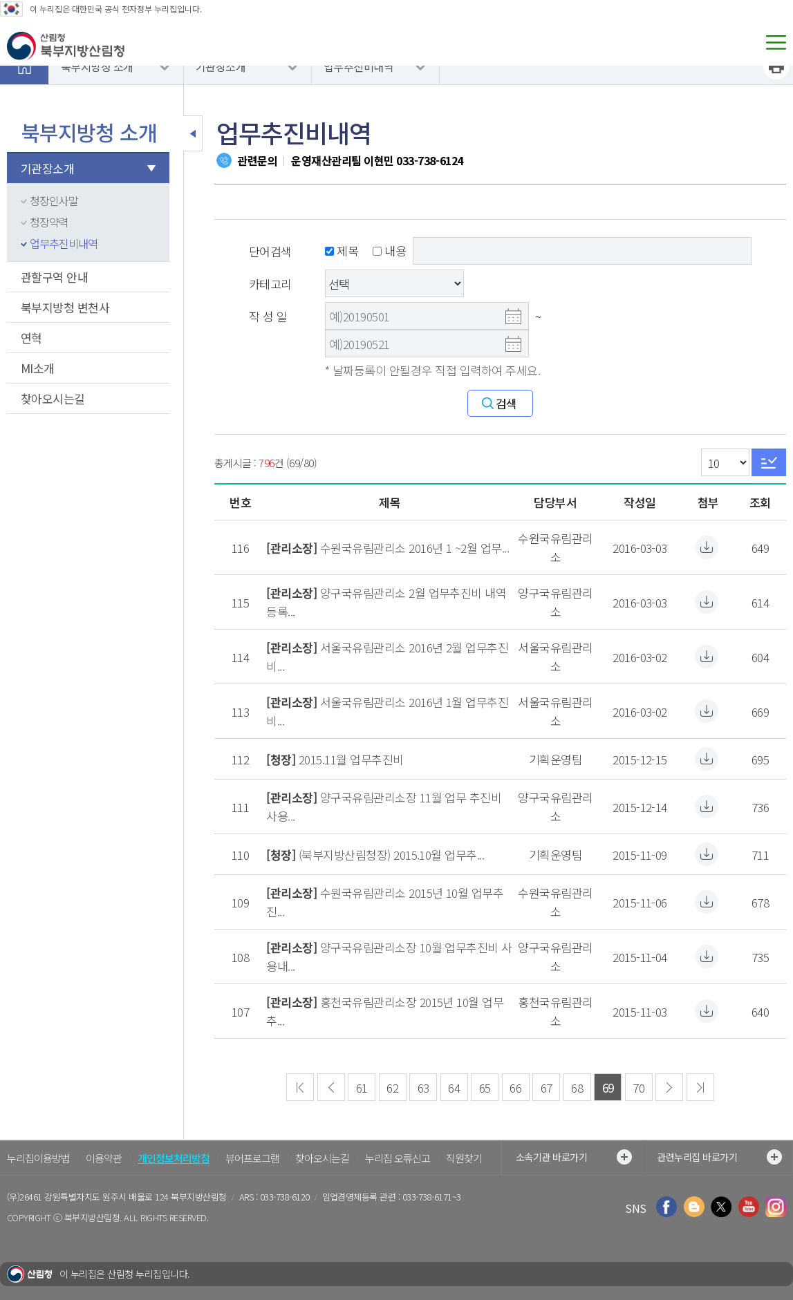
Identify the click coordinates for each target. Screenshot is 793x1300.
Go (769, 462)
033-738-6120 (285, 1196)
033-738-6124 (429, 160)
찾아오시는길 (53, 398)
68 (577, 1087)
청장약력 (49, 222)
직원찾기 (464, 1158)
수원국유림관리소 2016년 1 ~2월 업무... (415, 547)
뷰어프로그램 (252, 1158)
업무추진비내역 (358, 66)
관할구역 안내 (54, 276)
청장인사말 (54, 200)
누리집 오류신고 (397, 1158)
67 (546, 1087)
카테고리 (270, 284)
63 (423, 1087)
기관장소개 (220, 66)
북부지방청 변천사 (65, 307)
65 (485, 1087)
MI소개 (38, 368)
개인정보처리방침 (173, 1158)
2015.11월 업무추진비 (351, 759)
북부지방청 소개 (97, 66)
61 (362, 1087)
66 (515, 1087)
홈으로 (24, 66)
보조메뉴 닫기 (193, 133)
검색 (506, 403)
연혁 (31, 337)
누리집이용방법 (38, 1158)
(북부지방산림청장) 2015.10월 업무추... (392, 854)
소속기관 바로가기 (574, 1157)
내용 (389, 250)
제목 (341, 250)
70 (638, 1087)
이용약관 (104, 1158)
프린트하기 (776, 66)
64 (454, 1087)
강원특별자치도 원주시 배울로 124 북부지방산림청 (135, 1196)
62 (392, 1087)
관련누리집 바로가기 (719, 1157)
